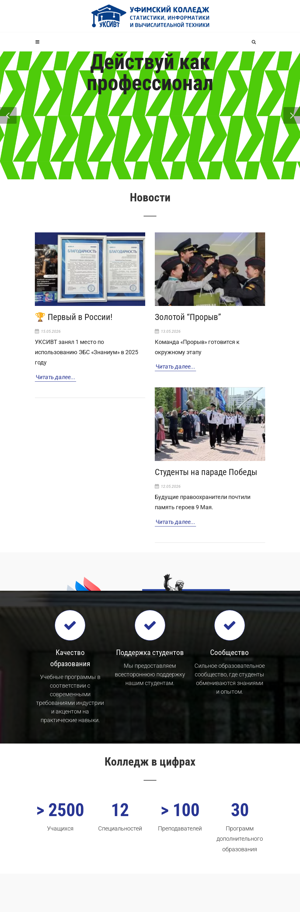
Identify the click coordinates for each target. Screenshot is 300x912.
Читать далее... (55, 377)
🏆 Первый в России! (74, 317)
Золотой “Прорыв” (188, 317)
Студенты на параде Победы (206, 472)
